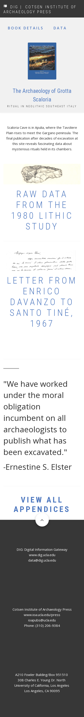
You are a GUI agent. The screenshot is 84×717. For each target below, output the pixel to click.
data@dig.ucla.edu (42, 560)
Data (60, 28)
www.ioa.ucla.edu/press (42, 614)
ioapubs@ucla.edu (42, 620)
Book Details (26, 28)
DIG (14, 6)
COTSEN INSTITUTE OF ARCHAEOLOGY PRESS (40, 9)
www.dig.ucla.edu (42, 555)
